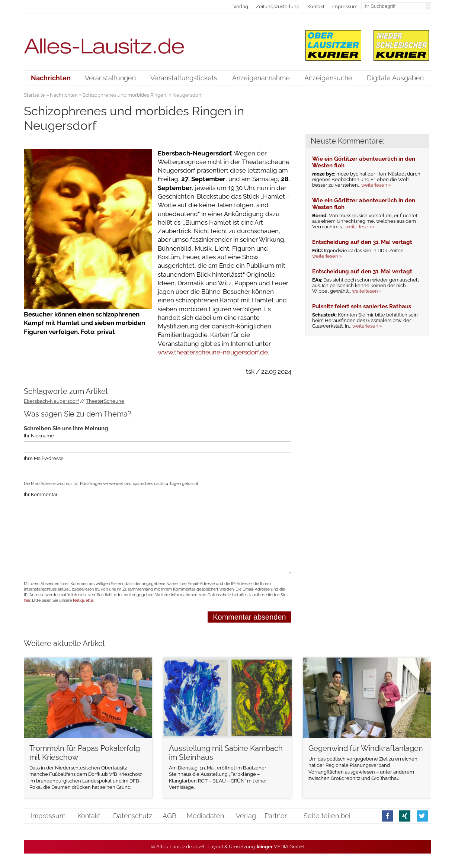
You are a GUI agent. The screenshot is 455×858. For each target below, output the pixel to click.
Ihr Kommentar (41, 494)
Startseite (34, 95)
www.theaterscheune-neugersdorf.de (213, 352)
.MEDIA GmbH (280, 846)
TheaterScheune (105, 401)
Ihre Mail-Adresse (44, 458)
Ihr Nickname (39, 435)
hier (27, 600)
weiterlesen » (376, 185)
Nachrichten (64, 95)
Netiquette (83, 600)
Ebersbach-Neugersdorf (51, 401)
